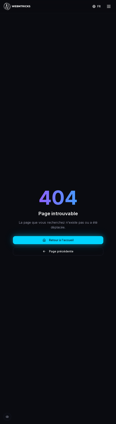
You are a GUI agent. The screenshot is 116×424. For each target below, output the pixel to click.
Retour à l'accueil (58, 240)
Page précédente (58, 251)
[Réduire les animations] (7, 417)
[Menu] (109, 6)
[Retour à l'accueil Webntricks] (17, 6)
